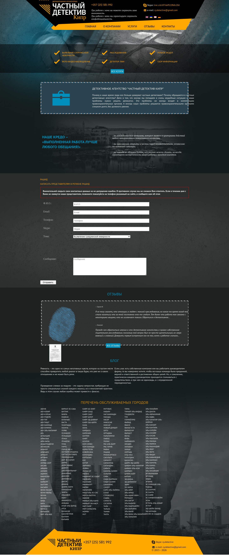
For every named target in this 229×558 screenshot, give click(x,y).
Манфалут (87, 488)
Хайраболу (130, 444)
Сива (106, 480)
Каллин (65, 520)
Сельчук (107, 477)
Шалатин (129, 463)
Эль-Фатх (150, 455)
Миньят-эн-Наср (90, 507)
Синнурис (108, 488)
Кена (85, 431)
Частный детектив (69, 9)
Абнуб (43, 412)
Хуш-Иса (128, 458)
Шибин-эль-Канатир (134, 469)
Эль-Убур (150, 452)
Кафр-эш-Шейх (90, 425)
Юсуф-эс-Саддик (153, 517)
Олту (106, 434)
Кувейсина (88, 455)
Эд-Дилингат (130, 485)
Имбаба (65, 506)
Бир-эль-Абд (46, 517)
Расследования (118, 52)
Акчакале (45, 450)
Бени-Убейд (46, 496)
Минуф (86, 501)
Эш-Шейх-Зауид (153, 512)
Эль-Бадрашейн (132, 509)
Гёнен (64, 442)
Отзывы (149, 26)
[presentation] (97, 247)
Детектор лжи (117, 61)
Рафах (106, 452)
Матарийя (87, 493)
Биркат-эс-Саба (69, 412)
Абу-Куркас (46, 417)
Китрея (86, 439)
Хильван (129, 450)
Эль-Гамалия (131, 520)
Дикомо (65, 479)
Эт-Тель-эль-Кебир (154, 506)
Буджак (65, 420)
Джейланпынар (69, 474)
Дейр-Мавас (67, 468)
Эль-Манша (151, 444)
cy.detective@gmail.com (162, 10)
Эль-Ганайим (152, 412)
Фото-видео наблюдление (76, 61)
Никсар (107, 428)
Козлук (86, 444)
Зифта (64, 495)
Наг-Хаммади (110, 417)
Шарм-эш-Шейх (132, 466)
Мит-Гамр (87, 509)
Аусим (43, 469)
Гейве (64, 434)
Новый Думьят (111, 431)
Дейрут (65, 471)
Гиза (64, 447)
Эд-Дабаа (129, 482)
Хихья (127, 452)
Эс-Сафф (149, 498)
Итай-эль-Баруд (69, 509)
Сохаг (106, 496)
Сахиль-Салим (110, 474)
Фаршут (128, 436)
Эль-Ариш (129, 496)
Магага (86, 477)
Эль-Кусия (150, 439)
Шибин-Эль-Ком (132, 471)
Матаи (85, 490)
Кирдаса (86, 434)
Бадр (43, 482)
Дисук (64, 485)
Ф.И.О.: (47, 203)
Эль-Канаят (151, 428)
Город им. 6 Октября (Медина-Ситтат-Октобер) (70, 455)
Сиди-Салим (109, 485)
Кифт (85, 442)
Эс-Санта (150, 495)
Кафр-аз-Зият (89, 412)
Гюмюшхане (68, 460)
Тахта (106, 517)
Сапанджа (108, 469)
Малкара (87, 482)
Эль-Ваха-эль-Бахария (135, 517)
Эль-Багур (129, 504)
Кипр (79, 17)
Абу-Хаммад (46, 428)
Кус (84, 463)
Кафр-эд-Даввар (90, 423)
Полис (107, 444)
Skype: (46, 228)
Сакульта (108, 461)
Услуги (132, 26)
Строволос (109, 498)
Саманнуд (108, 466)
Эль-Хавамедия (153, 460)
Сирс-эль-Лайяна (112, 493)
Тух (126, 420)
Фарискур (129, 434)
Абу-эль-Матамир (49, 434)
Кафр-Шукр (88, 420)
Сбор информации (167, 61)
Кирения (87, 436)
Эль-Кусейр (151, 436)
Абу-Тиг (44, 423)
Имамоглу (66, 504)
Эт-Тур (148, 509)
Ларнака (87, 469)
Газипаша (66, 428)
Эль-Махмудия (153, 450)
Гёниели (65, 444)
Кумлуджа (87, 458)
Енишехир (66, 493)
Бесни (43, 501)
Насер (106, 423)
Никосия (108, 425)
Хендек (128, 447)
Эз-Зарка (129, 490)
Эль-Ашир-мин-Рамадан (132, 499)
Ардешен (45, 455)
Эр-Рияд (149, 479)
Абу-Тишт (45, 425)
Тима (127, 412)
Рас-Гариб (108, 450)
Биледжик (45, 509)
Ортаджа (108, 436)
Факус (127, 428)
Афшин (44, 471)
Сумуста (107, 504)
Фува (127, 442)
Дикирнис (66, 476)
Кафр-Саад (88, 415)
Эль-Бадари (130, 506)
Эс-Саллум (150, 493)
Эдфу (127, 488)
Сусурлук (108, 507)
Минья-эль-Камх (90, 504)
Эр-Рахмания (152, 477)
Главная (90, 26)
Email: (46, 211)
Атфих (43, 463)
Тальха (107, 512)
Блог (114, 364)
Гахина (65, 431)
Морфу (86, 515)
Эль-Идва (150, 420)
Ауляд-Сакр (46, 466)
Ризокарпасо (110, 458)
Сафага (107, 471)
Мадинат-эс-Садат (91, 480)
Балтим (44, 488)
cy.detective (164, 545)
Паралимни (109, 439)
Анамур (44, 452)
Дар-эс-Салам (68, 463)
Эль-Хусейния (152, 474)
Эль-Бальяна (130, 512)
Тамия (106, 515)
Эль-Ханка (150, 469)
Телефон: (48, 220)
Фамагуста (130, 431)
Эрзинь (149, 485)
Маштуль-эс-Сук (90, 496)
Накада (107, 420)
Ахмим (44, 474)
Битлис (65, 415)
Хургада (128, 455)
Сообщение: (50, 259)
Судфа (106, 501)
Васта (64, 425)
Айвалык (45, 442)
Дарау (64, 466)
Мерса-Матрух (89, 498)
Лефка (86, 471)
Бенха (43, 498)
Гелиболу (66, 436)
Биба (43, 504)
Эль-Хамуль (151, 466)
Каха (85, 428)
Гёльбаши (66, 439)
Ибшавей (66, 498)
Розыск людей (165, 52)
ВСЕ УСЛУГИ (117, 71)
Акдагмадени (47, 447)
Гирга (64, 450)
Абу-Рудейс (46, 420)
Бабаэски (45, 480)
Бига (43, 507)
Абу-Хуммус (46, 431)
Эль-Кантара (151, 431)
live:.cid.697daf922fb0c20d (163, 5)
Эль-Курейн (151, 433)
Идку (64, 501)
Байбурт (44, 485)
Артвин (44, 461)
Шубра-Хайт (130, 477)
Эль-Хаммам (151, 463)
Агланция (45, 439)
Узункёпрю (130, 423)
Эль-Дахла (150, 415)
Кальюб (65, 522)
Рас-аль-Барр (109, 447)
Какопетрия (67, 517)
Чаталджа (129, 461)
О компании (112, 26)
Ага (42, 436)
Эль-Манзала (152, 442)
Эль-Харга (150, 471)
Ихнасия (66, 514)
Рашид (107, 455)
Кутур (85, 466)
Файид (128, 425)
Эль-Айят (129, 493)
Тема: (46, 236)
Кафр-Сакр (87, 417)
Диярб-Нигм (67, 490)
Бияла (64, 417)
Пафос (107, 442)
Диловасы (66, 482)
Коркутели (88, 452)
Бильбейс (45, 515)
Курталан (87, 461)
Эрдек (148, 482)
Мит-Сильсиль (89, 512)
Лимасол (87, 474)
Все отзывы (113, 349)
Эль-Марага (151, 447)
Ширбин (128, 474)
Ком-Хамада (88, 450)
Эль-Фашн (150, 458)
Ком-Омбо (87, 447)
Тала (106, 509)
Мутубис (108, 412)
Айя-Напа (45, 444)
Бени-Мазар (46, 493)
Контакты (168, 26)
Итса (64, 512)
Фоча (127, 439)
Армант (44, 458)
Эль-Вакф (129, 514)
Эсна (148, 504)
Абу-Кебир (45, 415)
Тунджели (129, 417)
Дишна (65, 487)
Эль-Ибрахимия (153, 417)
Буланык (66, 423)
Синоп (107, 490)
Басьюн (44, 490)
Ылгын (128, 480)
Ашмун (44, 477)
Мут (84, 517)
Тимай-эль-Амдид (133, 415)
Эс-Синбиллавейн (154, 501)
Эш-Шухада (151, 514)
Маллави (87, 485)
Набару (107, 415)
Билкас (44, 512)
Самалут (108, 463)
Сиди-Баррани (110, 482)
